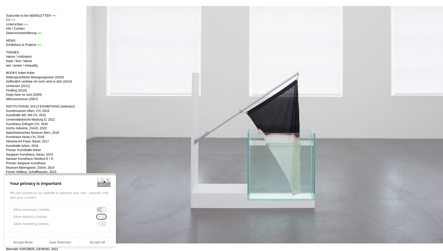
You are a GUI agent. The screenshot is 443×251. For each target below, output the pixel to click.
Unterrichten (14, 24)
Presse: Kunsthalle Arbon (23, 150)
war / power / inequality (22, 65)
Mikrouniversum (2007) (22, 99)
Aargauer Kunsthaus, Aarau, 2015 (29, 154)
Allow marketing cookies (31, 224)
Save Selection (60, 242)
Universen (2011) (18, 86)
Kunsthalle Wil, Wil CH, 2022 (26, 115)
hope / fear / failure (19, 61)
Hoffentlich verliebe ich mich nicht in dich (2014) (39, 81)
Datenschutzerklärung (21, 33)
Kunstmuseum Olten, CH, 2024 (27, 111)
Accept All (97, 242)
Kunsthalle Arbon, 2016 (22, 146)
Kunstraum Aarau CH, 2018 (25, 137)
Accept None (23, 242)
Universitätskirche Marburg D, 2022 (30, 119)
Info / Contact (15, 28)
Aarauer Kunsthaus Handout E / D (29, 158)
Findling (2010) (16, 90)
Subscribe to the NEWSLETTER (28, 15)
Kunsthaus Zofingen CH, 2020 (27, 124)
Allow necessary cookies (31, 209)
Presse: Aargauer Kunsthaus (26, 163)
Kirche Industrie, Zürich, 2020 (26, 128)
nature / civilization (19, 56)
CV (8, 20)
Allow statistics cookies (30, 217)
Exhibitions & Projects (21, 45)
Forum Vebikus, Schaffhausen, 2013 (31, 172)
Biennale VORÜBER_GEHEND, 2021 (32, 249)
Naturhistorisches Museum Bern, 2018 (32, 132)
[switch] (101, 209)
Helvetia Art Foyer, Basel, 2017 (27, 141)
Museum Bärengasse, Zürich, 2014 (30, 167)
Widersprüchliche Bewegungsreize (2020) (35, 77)
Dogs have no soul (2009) (24, 94)
